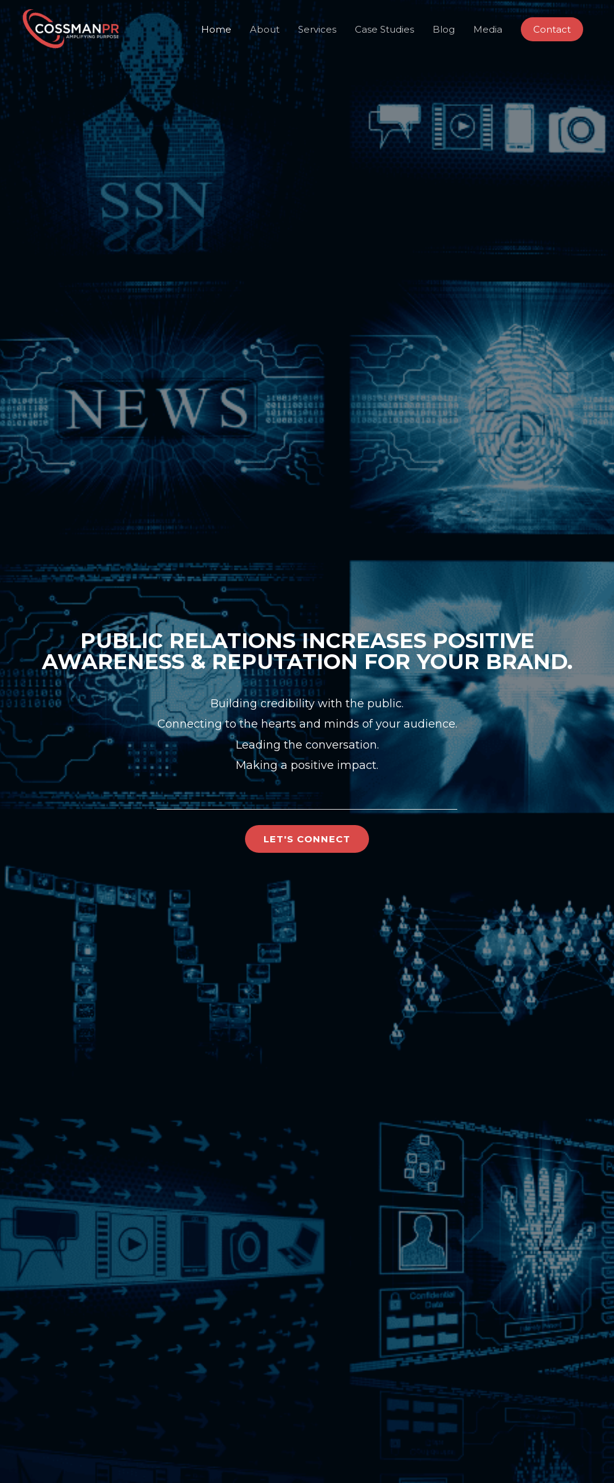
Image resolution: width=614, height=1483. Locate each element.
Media (487, 29)
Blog (444, 29)
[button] (552, 29)
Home (216, 29)
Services (317, 29)
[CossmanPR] (70, 28)
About (265, 29)
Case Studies (384, 29)
